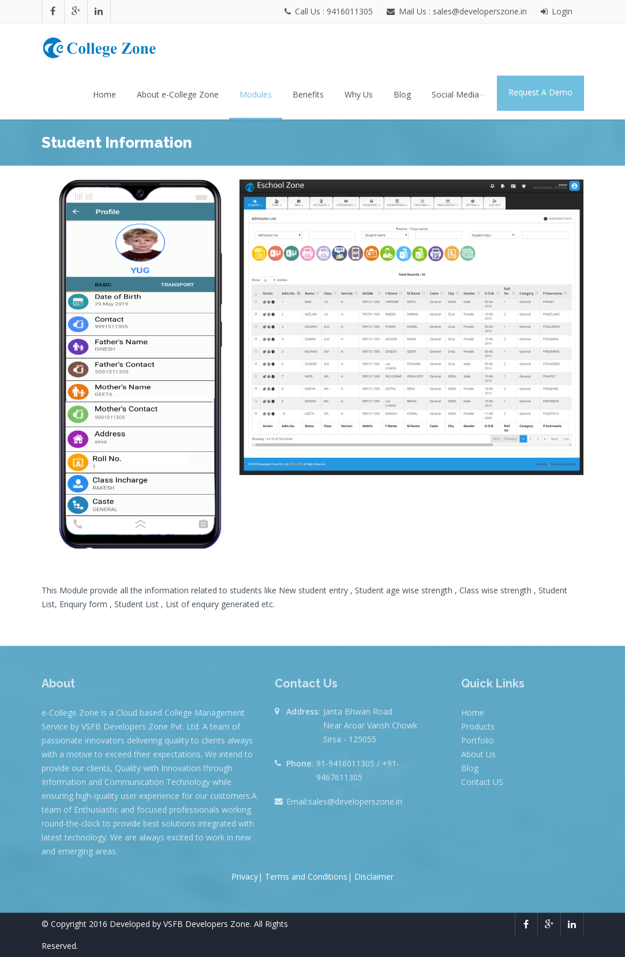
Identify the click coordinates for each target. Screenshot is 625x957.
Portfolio (477, 740)
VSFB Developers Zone (206, 923)
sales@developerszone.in (355, 801)
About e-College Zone (178, 94)
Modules (255, 94)
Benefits (308, 94)
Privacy (244, 876)
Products (478, 726)
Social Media (459, 94)
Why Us (359, 94)
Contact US (482, 781)
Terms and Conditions (306, 876)
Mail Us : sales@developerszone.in (461, 11)
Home (104, 94)
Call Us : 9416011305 (330, 11)
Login (556, 11)
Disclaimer (374, 876)
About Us (478, 754)
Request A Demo (540, 92)
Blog (402, 94)
